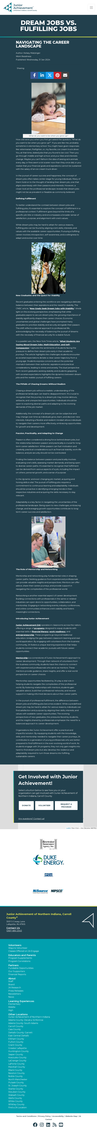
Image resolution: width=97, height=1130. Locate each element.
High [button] (10, 1010)
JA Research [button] (14, 987)
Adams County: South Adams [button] (23, 1023)
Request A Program (66, 805)
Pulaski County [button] (16, 1082)
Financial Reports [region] (17, 974)
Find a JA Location (17, 1107)
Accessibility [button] (58, 1116)
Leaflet (68, 828)
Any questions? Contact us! (31, 818)
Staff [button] (10, 981)
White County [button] (15, 1101)
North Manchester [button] (17, 1079)
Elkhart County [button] (16, 1039)
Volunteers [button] (14, 945)
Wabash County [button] (16, 1095)
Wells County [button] (15, 1098)
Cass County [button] (14, 1029)
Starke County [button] (15, 1089)
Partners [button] (13, 965)
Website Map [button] (71, 1116)
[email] (65, 76)
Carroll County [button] (15, 1026)
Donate (26, 805)
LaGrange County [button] (17, 1060)
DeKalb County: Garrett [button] (20, 1032)
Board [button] (11, 984)
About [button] (12, 978)
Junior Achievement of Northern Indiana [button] (29, 1017)
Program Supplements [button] (20, 958)
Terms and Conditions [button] (26, 1116)
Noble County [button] (15, 1076)
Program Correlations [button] (19, 961)
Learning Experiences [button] (21, 1001)
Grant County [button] (15, 1045)
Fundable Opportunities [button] (20, 968)
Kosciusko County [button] (17, 1057)
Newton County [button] (16, 1073)
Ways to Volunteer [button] (17, 948)
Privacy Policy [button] (44, 1116)
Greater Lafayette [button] (17, 1048)
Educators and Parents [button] (22, 955)
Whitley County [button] (16, 1104)
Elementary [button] (14, 1004)
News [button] (11, 997)
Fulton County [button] (15, 1042)
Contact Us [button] (13, 928)
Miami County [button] (15, 1070)
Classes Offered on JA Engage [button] (23, 951)
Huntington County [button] (18, 1051)
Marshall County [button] (16, 1067)
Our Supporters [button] (16, 971)
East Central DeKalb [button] (18, 1035)
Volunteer (44, 805)
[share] (34, 76)
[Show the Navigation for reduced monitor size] (91, 7)
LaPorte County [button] (16, 1064)
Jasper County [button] (15, 1054)
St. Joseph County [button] (17, 1085)
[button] (36, 1125)
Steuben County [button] (16, 1092)
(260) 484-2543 (14, 930)
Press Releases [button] (15, 991)
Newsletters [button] (14, 994)
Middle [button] (11, 1007)
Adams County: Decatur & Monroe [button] (25, 1020)
